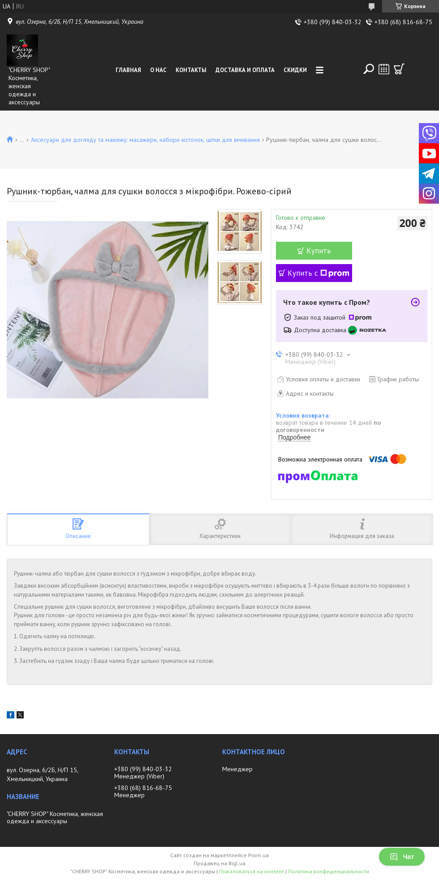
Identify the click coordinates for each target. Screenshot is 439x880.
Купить (318, 251)
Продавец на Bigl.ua (219, 863)
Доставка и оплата (245, 70)
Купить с (318, 273)
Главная (128, 70)
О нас (158, 70)
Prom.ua (258, 855)
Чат (402, 857)
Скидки (295, 70)
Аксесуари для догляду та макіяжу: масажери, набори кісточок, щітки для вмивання (145, 139)
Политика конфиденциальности (328, 871)
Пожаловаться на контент (251, 871)
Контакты (191, 70)
